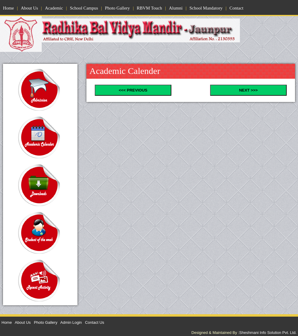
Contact (236, 8)
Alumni (176, 8)
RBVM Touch (149, 8)
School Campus (84, 8)
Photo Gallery (117, 8)
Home (8, 8)
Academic (54, 8)
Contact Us (94, 322)
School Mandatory (206, 8)
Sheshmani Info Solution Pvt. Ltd (268, 332)
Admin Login (71, 322)
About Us (29, 8)
